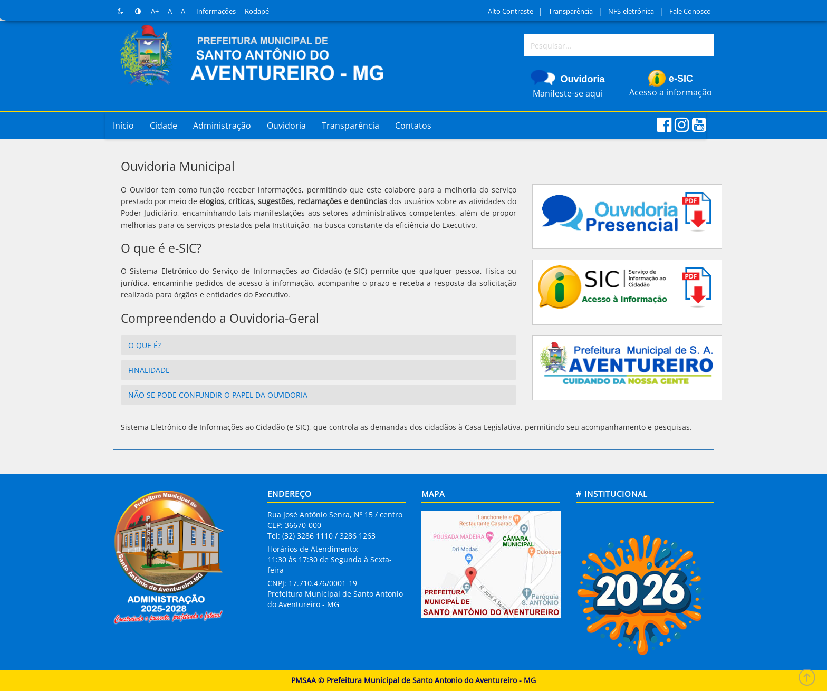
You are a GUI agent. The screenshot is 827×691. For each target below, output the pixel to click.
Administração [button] (222, 125)
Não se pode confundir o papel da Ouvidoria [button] (217, 395)
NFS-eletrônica (631, 11)
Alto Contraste (510, 11)
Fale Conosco (690, 11)
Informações (216, 11)
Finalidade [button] (149, 370)
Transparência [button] (350, 125)
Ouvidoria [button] (286, 125)
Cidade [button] (163, 125)
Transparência (571, 11)
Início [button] (123, 125)
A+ (155, 11)
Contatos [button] (413, 125)
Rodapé (257, 11)
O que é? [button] (144, 345)
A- (184, 11)
